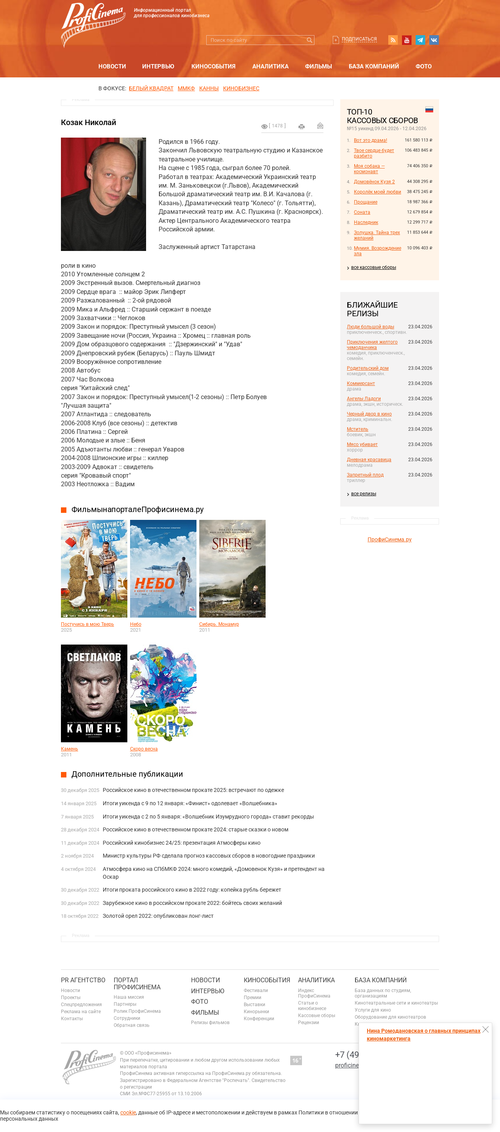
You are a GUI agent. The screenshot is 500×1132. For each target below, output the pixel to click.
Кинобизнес (241, 88)
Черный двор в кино (369, 414)
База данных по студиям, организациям (383, 993)
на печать (301, 127)
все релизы (363, 493)
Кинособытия (213, 66)
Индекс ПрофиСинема (314, 993)
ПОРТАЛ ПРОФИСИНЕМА (137, 983)
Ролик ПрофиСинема (137, 1011)
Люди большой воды (370, 327)
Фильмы (318, 66)
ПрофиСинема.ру (390, 539)
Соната (362, 212)
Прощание (365, 202)
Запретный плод (365, 475)
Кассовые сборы (316, 1015)
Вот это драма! (370, 140)
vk (434, 40)
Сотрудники (127, 1018)
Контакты (72, 1018)
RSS (393, 40)
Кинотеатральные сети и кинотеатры (396, 1003)
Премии (252, 997)
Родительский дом (368, 368)
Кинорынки (256, 1011)
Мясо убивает (362, 444)
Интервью (158, 66)
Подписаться (359, 39)
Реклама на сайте (81, 1011)
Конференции (259, 1018)
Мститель (357, 429)
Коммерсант (361, 383)
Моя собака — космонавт (369, 168)
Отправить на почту (320, 125)
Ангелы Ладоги (364, 398)
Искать (309, 40)
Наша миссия (129, 997)
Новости (112, 66)
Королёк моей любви (377, 192)
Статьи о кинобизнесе (312, 1005)
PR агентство (83, 980)
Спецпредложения (81, 1004)
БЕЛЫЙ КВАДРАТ (151, 88)
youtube (406, 40)
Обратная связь (132, 1025)
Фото (424, 66)
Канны (209, 88)
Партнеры (125, 1004)
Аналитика (270, 66)
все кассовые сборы (373, 267)
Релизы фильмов (210, 1022)
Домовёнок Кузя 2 (374, 181)
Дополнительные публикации (127, 774)
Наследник (366, 222)
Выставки (254, 1004)
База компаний (374, 66)
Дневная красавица (369, 459)
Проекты (70, 997)
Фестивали (256, 990)
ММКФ (186, 88)
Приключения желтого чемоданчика (372, 344)
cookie (128, 1112)
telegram (420, 40)
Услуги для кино (373, 1010)
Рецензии (308, 1022)
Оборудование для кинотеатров (390, 1017)
